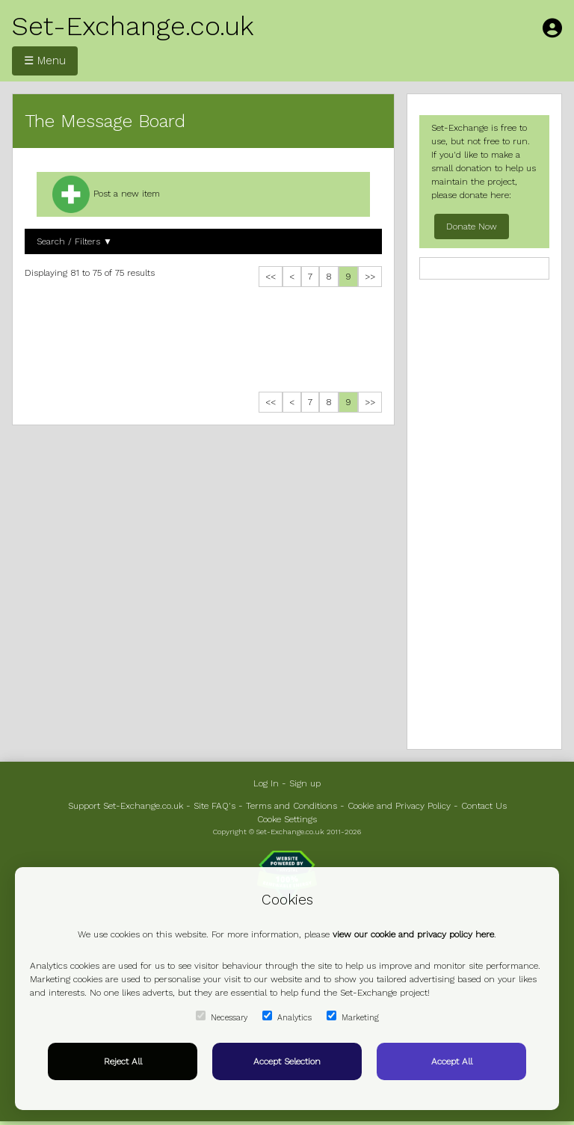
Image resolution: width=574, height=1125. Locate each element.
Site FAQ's (214, 806)
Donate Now (471, 226)
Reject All (123, 1061)
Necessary (221, 1017)
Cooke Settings (287, 819)
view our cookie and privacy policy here (413, 934)
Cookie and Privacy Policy (399, 806)
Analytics (287, 1017)
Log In (266, 783)
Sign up (305, 783)
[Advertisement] (203, 343)
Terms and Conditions (291, 806)
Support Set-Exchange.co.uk (125, 806)
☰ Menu (45, 60)
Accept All (451, 1061)
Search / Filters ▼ (74, 241)
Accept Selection (287, 1061)
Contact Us (484, 806)
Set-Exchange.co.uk (133, 26)
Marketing (353, 1017)
